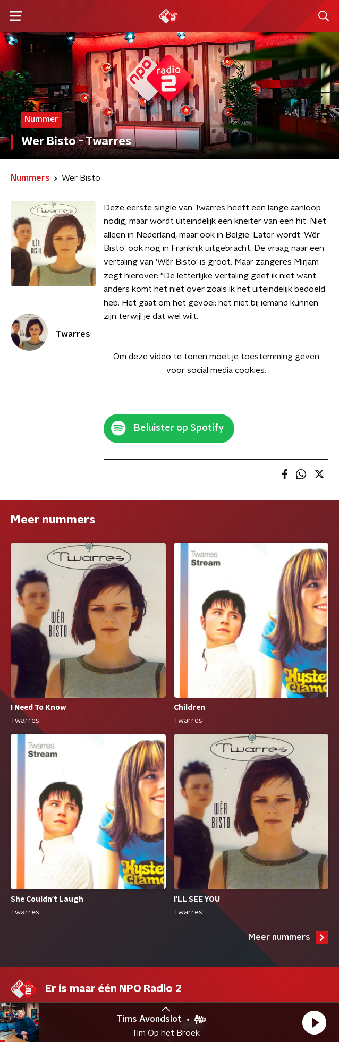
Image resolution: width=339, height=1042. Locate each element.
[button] (314, 1022)
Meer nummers (288, 937)
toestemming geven (280, 356)
